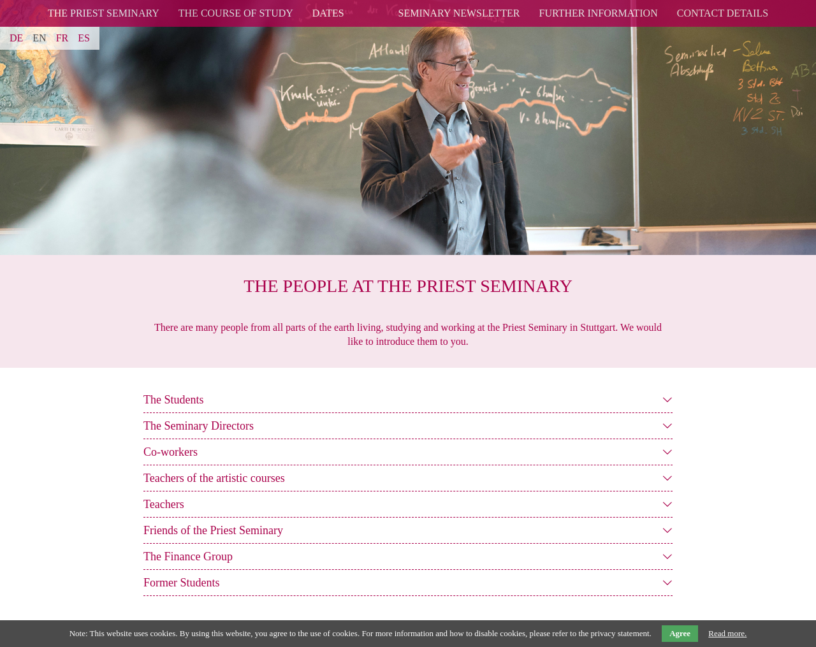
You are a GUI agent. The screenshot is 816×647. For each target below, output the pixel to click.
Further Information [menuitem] (598, 13)
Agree (679, 633)
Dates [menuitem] (328, 13)
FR (62, 38)
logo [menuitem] (371, 5)
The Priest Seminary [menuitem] (103, 13)
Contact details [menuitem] (722, 13)
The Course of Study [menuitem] (235, 13)
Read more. (727, 633)
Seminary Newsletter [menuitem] (459, 13)
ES (84, 38)
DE (16, 38)
